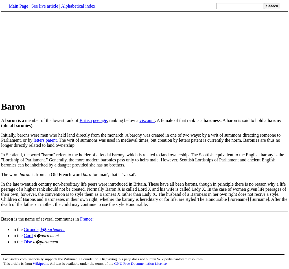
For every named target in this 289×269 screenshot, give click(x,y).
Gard (28, 235)
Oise (28, 241)
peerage (100, 120)
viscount (147, 120)
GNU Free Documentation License (140, 263)
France (86, 219)
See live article (44, 6)
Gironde (31, 229)
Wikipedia (40, 263)
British (86, 120)
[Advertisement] (48, 56)
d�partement (52, 229)
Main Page (18, 6)
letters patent (45, 140)
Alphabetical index (78, 6)
